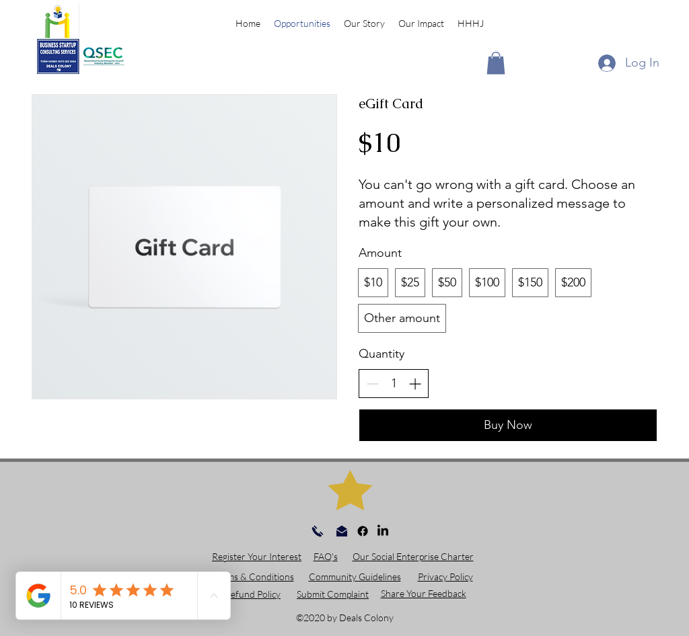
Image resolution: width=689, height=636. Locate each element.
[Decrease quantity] (372, 383)
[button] (495, 63)
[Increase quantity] (415, 383)
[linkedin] (383, 531)
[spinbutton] (394, 383)
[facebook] (362, 531)
